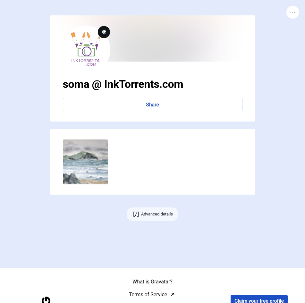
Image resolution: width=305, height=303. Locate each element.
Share (152, 105)
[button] (85, 161)
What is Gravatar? (152, 294)
